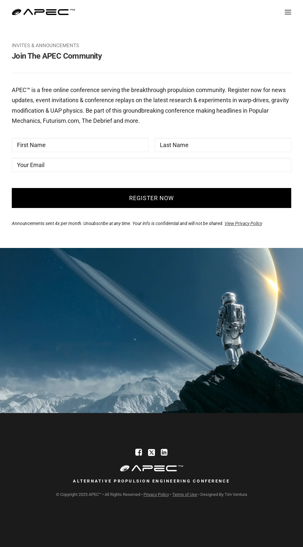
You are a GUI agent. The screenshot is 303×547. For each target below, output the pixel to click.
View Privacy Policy (243, 223)
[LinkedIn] (164, 454)
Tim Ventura (236, 494)
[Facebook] (138, 454)
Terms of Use (184, 494)
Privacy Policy (156, 494)
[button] (288, 12)
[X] (151, 454)
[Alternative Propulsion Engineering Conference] (43, 12)
